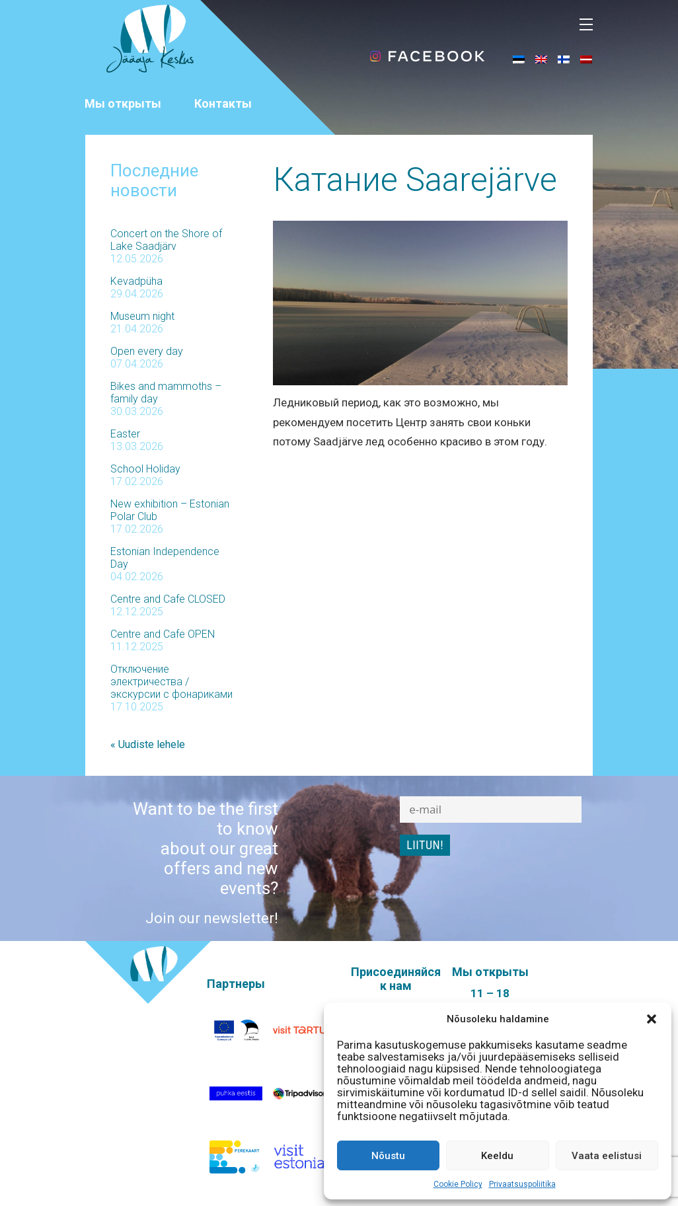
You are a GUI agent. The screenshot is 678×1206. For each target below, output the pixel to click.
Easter (125, 434)
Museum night (142, 316)
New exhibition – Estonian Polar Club (169, 510)
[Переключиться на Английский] (541, 59)
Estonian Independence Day (164, 557)
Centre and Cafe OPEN (162, 634)
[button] (651, 1019)
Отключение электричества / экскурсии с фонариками (171, 681)
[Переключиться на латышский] (586, 59)
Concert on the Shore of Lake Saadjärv (166, 239)
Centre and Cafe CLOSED (167, 599)
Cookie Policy (457, 1184)
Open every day (146, 351)
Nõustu (388, 1156)
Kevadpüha (136, 281)
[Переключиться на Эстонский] (519, 59)
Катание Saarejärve (415, 180)
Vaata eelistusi (607, 1156)
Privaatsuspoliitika (522, 1184)
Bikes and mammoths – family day (165, 392)
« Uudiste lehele (147, 744)
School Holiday (145, 469)
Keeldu (497, 1156)
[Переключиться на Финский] (563, 59)
